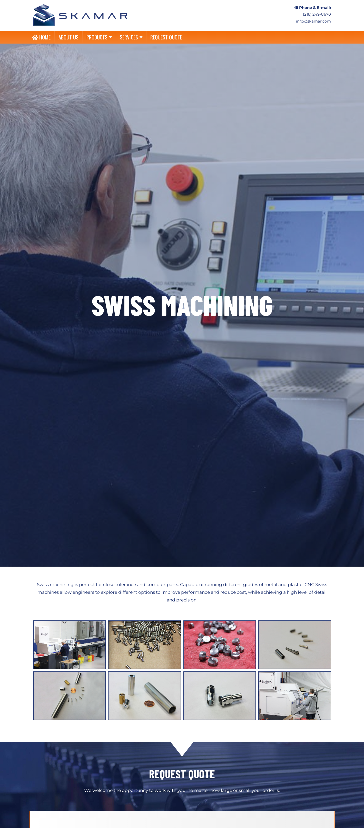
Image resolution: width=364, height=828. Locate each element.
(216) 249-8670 (317, 14)
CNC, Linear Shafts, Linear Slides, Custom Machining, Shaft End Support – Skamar (80, 15)
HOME (41, 37)
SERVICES (131, 37)
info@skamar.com (313, 21)
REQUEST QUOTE (166, 37)
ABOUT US (68, 37)
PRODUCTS (99, 37)
